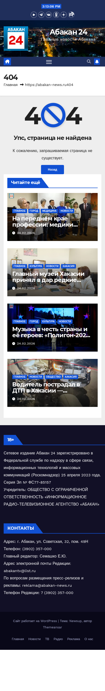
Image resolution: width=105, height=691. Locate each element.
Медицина (49, 211)
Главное (20, 211)
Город (34, 211)
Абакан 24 (68, 32)
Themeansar (52, 627)
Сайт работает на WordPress (35, 621)
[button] (89, 61)
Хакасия (68, 266)
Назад (52, 169)
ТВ (47, 639)
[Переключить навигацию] (49, 61)
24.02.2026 (26, 233)
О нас (88, 639)
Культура (36, 266)
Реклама (73, 639)
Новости (67, 211)
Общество (53, 376)
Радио (58, 639)
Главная (11, 85)
